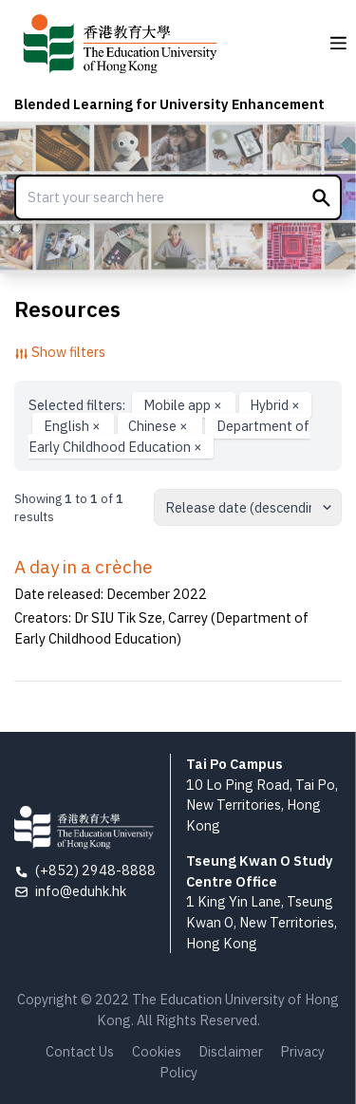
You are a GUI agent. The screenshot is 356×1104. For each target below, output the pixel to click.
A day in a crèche (83, 566)
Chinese (159, 426)
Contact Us (80, 1051)
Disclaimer (230, 1051)
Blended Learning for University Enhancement (169, 104)
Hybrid (275, 405)
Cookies (156, 1051)
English (73, 426)
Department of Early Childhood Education (168, 436)
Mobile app (184, 405)
